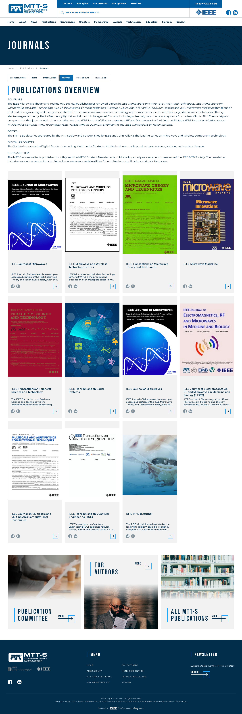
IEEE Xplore (82, 3)
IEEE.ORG (68, 3)
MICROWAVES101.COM (206, 4)
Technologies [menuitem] (133, 22)
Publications (27, 68)
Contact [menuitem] (180, 22)
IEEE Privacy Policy (98, 682)
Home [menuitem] (11, 22)
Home (11, 68)
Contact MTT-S (130, 665)
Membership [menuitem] (101, 22)
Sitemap (126, 682)
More (55, 286)
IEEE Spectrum (119, 3)
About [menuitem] (22, 22)
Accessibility (94, 671)
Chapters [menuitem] (84, 22)
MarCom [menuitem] (167, 22)
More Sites (136, 3)
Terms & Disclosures (134, 676)
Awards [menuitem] (117, 22)
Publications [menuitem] (49, 22)
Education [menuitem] (152, 22)
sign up (195, 672)
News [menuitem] (34, 22)
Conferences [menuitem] (67, 22)
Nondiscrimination (133, 671)
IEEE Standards (100, 3)
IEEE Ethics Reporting (99, 676)
